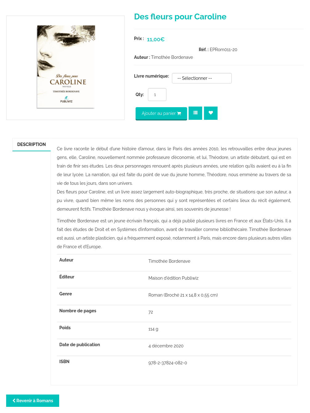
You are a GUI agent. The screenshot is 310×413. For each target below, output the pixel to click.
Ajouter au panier (161, 113)
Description (31, 144)
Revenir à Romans (32, 400)
